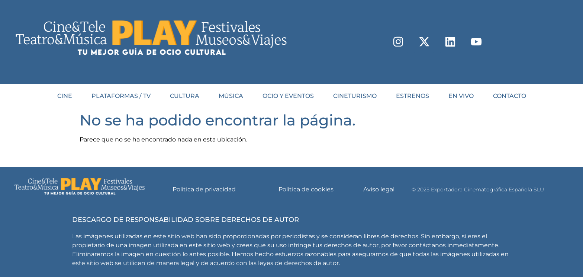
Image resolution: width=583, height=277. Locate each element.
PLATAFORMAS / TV (121, 95)
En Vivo (461, 95)
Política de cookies (306, 189)
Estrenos (412, 95)
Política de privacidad (204, 189)
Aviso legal (378, 189)
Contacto (509, 95)
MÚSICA (231, 95)
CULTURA (184, 95)
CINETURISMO (355, 95)
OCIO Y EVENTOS (288, 95)
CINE (64, 95)
